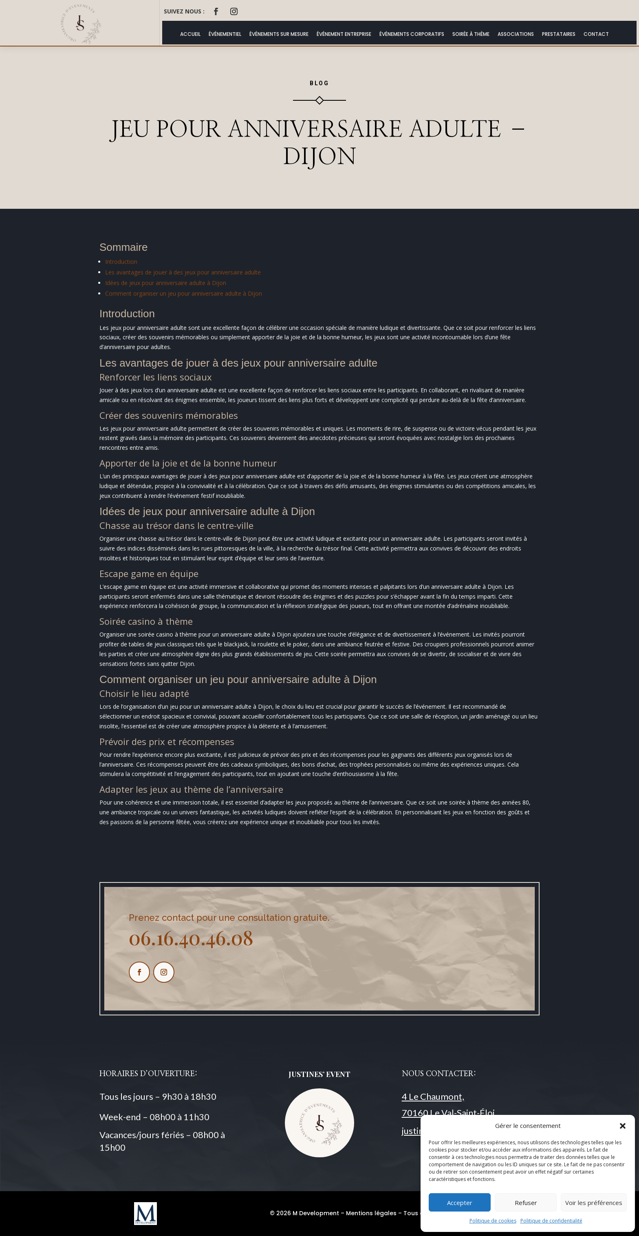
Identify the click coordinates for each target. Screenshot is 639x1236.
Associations (516, 34)
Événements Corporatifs (411, 34)
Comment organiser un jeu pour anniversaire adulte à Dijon (183, 293)
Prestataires (558, 34)
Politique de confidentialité (551, 1220)
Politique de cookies (492, 1220)
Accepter (459, 1202)
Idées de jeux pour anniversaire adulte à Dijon (165, 283)
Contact (596, 34)
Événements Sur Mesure (278, 34)
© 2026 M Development (304, 1213)
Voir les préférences (593, 1202)
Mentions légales (371, 1213)
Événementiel (225, 34)
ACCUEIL (190, 34)
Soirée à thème (470, 34)
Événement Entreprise (344, 34)
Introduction (121, 261)
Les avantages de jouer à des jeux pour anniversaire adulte (183, 272)
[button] (623, 1126)
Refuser (526, 1202)
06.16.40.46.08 (191, 937)
